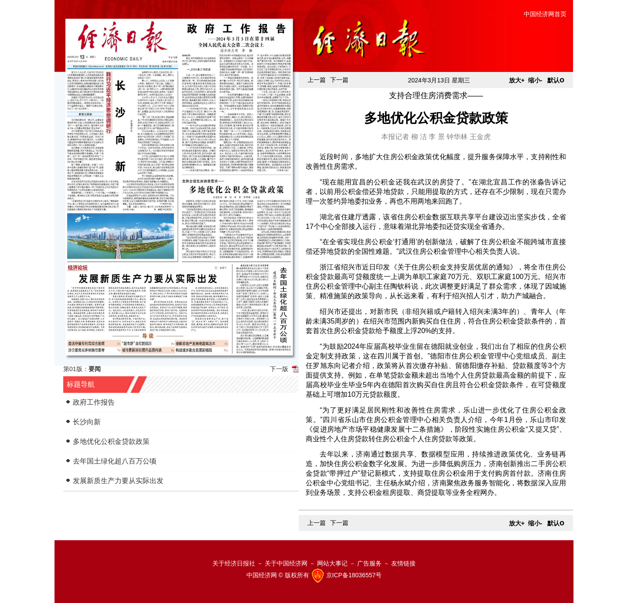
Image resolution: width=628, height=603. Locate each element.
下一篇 (339, 79)
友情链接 (403, 563)
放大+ (517, 80)
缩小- (535, 80)
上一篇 (316, 79)
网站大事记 (332, 563)
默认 (555, 80)
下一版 (279, 368)
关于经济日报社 (233, 563)
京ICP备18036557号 (354, 575)
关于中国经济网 (286, 563)
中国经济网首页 (545, 13)
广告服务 (369, 563)
